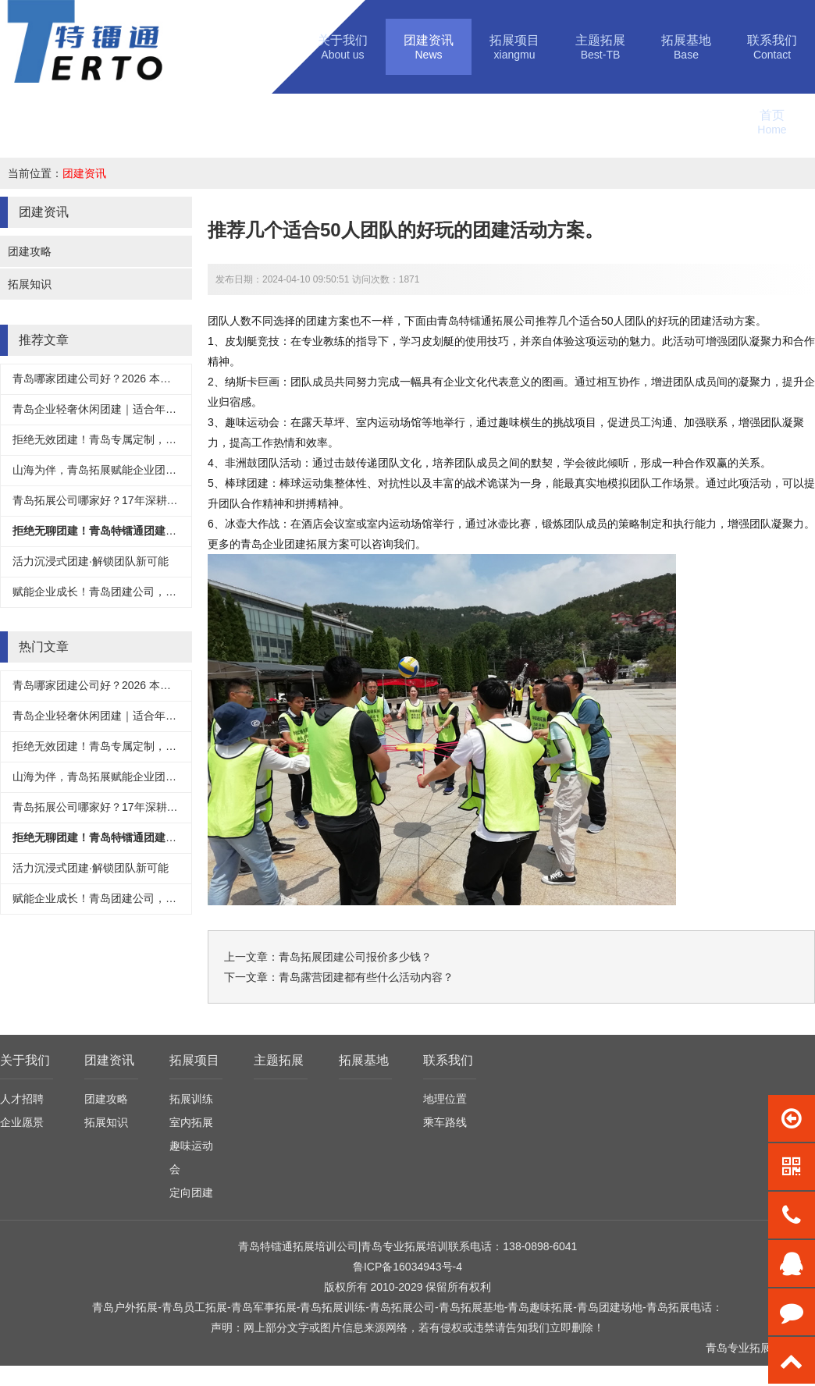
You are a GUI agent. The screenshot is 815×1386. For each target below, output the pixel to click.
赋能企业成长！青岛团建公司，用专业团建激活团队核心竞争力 (165, 591)
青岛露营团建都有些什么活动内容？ (366, 977)
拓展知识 (30, 284)
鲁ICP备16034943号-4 (407, 1266)
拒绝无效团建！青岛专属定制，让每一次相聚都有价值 (143, 439)
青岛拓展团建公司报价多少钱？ (355, 957)
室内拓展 (191, 1122)
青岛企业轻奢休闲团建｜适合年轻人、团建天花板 (132, 409)
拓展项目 (194, 1060)
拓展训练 (191, 1099)
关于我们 (25, 1060)
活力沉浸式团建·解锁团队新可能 (90, 561)
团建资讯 (84, 173)
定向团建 (191, 1192)
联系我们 (448, 1060)
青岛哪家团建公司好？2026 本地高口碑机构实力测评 (140, 378)
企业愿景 (22, 1122)
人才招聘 (22, 1099)
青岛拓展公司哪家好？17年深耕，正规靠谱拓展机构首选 (149, 500)
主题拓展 (279, 1060)
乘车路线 (445, 1122)
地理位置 (445, 1099)
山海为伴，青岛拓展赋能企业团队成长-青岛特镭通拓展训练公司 (167, 470)
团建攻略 (30, 251)
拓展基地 (364, 1060)
